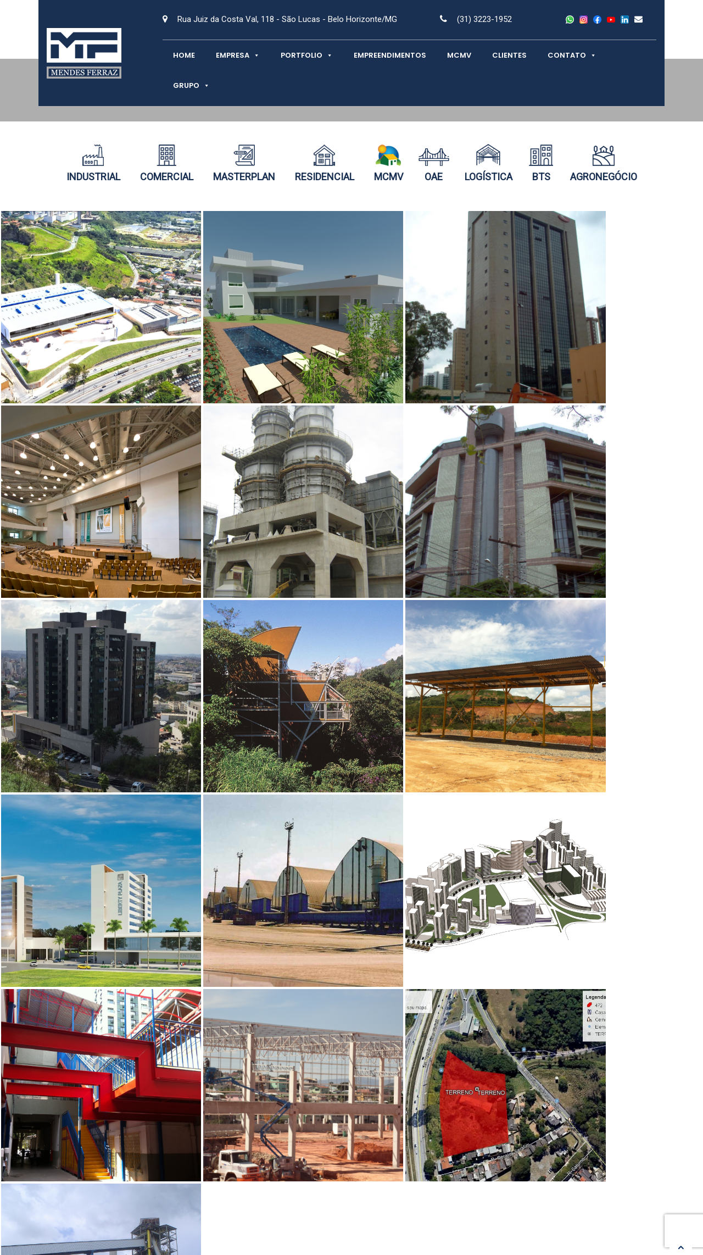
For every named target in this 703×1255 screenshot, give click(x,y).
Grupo (191, 85)
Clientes (509, 55)
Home (184, 55)
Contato (572, 55)
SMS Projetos (248, 1159)
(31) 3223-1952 (484, 19)
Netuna (636, 1230)
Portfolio (307, 55)
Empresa (238, 55)
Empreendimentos (390, 55)
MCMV (459, 55)
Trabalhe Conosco (565, 1146)
